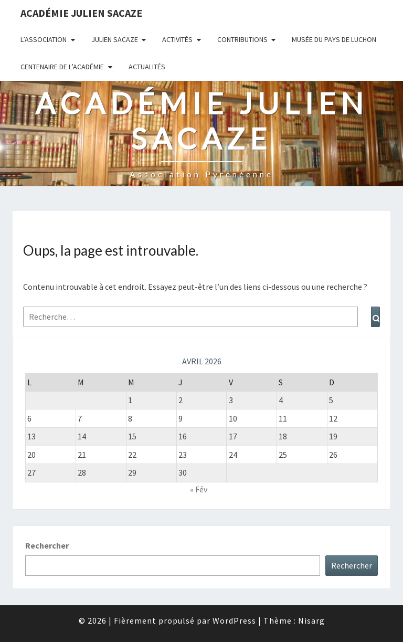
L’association (43, 39)
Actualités (147, 66)
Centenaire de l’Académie (62, 66)
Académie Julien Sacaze (81, 12)
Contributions (242, 39)
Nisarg (311, 620)
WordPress (234, 620)
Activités (177, 39)
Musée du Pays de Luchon (334, 39)
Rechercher (47, 545)
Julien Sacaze (114, 39)
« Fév (198, 489)
